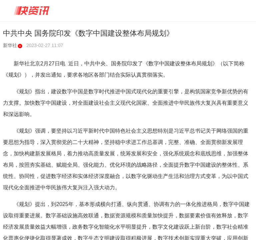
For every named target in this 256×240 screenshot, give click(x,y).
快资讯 (32, 10)
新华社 (12, 45)
